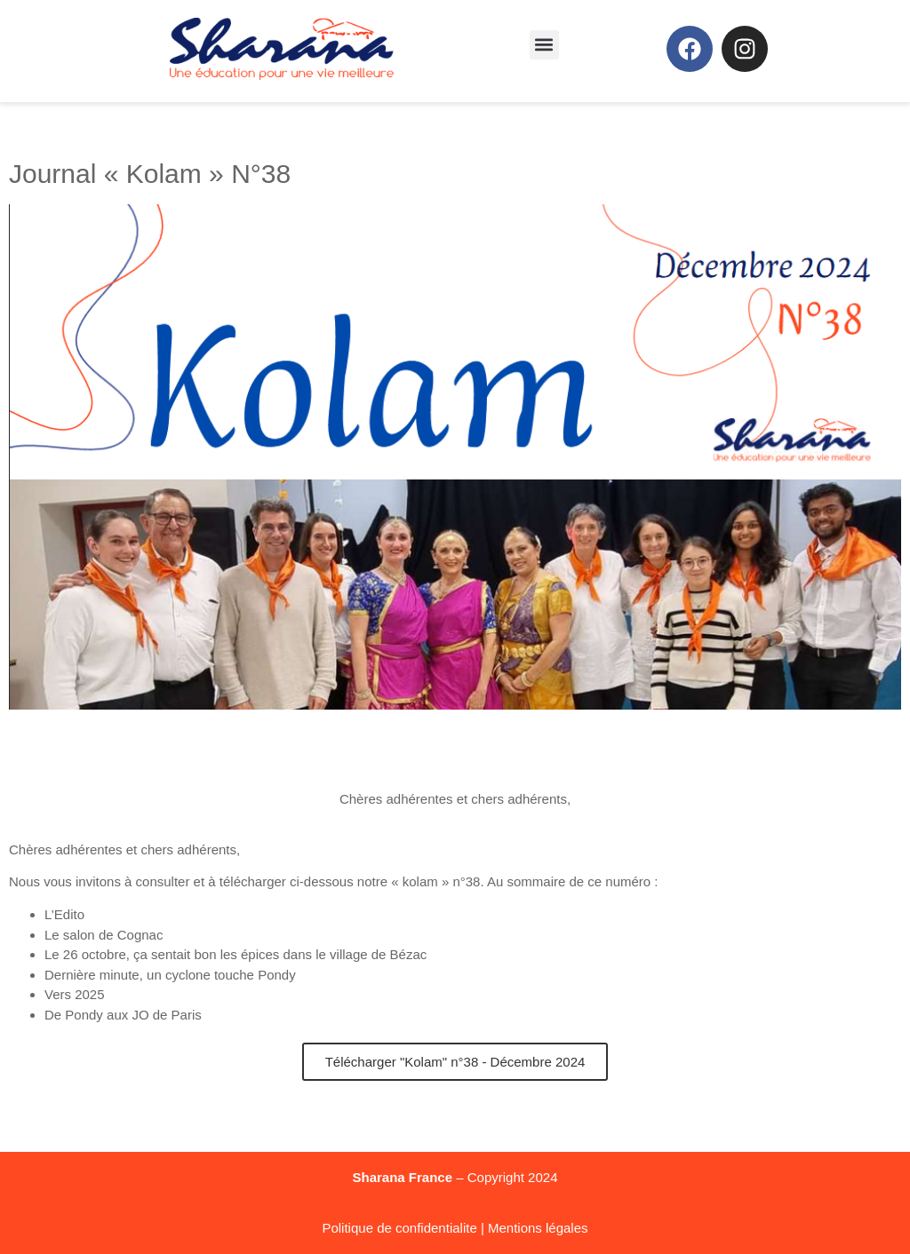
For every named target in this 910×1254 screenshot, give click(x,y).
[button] (544, 45)
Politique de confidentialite (399, 1227)
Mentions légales (538, 1227)
